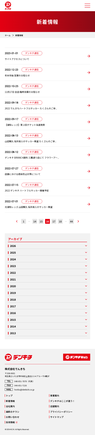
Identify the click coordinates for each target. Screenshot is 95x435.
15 (41, 221)
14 (34, 221)
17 (53, 221)
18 (60, 221)
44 (71, 221)
